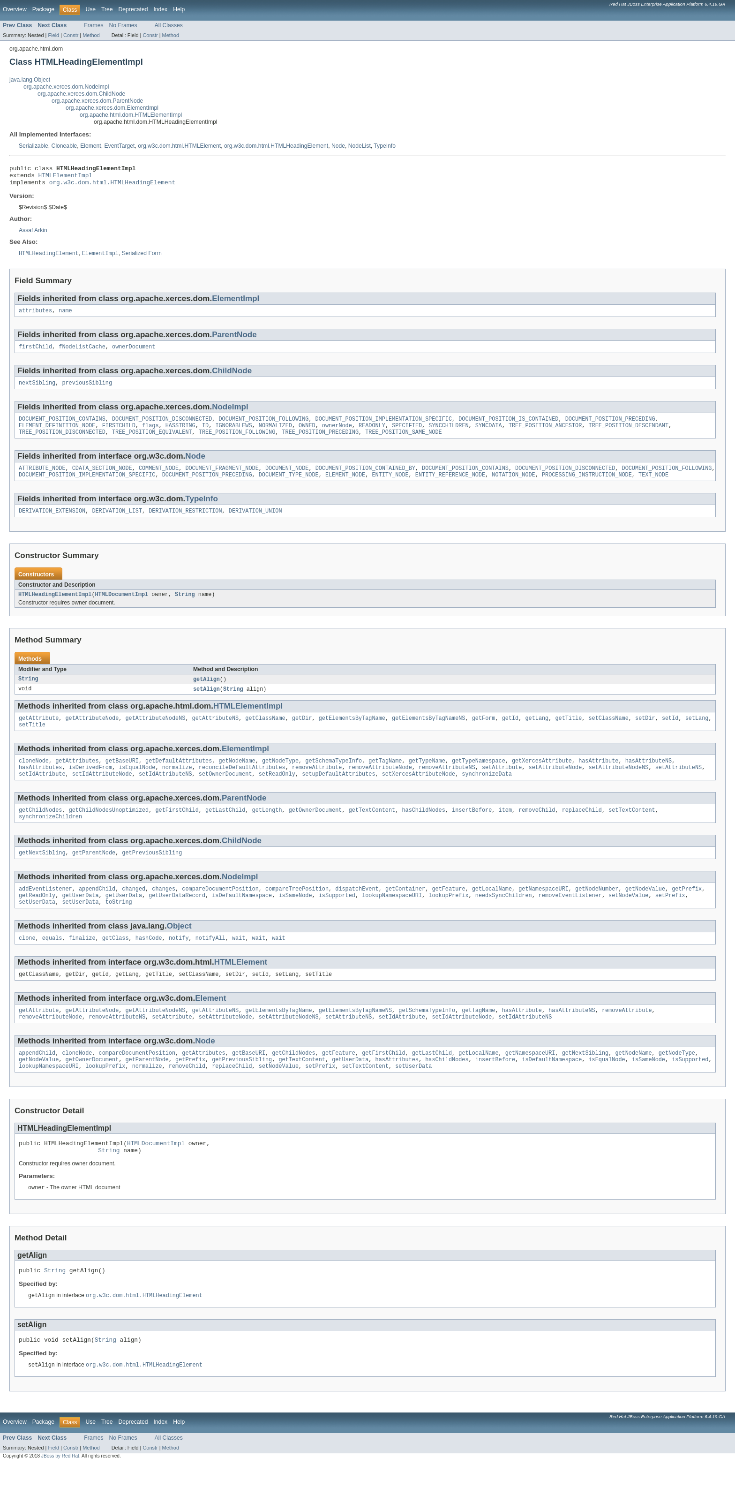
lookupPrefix (448, 919)
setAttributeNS (678, 786)
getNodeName (236, 778)
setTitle (32, 741)
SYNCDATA (488, 434)
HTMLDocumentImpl (121, 608)
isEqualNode (137, 786)
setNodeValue (628, 919)
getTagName (385, 778)
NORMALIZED (275, 434)
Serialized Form (142, 258)
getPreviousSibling (152, 875)
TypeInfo (385, 146)
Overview (15, 9)
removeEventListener (570, 919)
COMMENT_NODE (159, 479)
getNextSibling (42, 875)
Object (179, 951)
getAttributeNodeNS (155, 734)
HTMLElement (240, 988)
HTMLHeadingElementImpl (54, 608)
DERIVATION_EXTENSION (52, 524)
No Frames (123, 25)
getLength (267, 830)
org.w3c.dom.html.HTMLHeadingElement (276, 146)
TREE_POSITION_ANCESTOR (545, 434)
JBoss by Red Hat (60, 1494)
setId (670, 734)
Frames (93, 25)
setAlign (206, 704)
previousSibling (87, 390)
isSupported (337, 919)
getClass (115, 964)
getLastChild (225, 830)
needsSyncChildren (503, 919)
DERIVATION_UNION (255, 524)
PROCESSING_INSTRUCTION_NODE (587, 487)
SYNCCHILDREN (448, 434)
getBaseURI (122, 778)
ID (205, 434)
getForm (483, 734)
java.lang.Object (29, 79)
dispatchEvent (356, 912)
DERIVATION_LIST (117, 524)
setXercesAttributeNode (418, 793)
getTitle (568, 734)
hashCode (148, 964)
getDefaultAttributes (178, 778)
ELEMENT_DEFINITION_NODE (57, 434)
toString (118, 927)
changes (163, 912)
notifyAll (210, 964)
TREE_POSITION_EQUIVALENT (152, 442)
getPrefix (687, 912)
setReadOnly (277, 793)
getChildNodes (40, 830)
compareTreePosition (297, 912)
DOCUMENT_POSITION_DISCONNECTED (162, 427)
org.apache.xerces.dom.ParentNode (97, 101)
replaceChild (581, 830)
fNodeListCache (82, 353)
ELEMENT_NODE (345, 487)
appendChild (97, 912)
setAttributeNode (555, 786)
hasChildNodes (423, 830)
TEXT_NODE (653, 487)
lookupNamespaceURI (392, 919)
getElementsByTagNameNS (428, 734)
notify (179, 964)
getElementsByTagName (352, 734)
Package (43, 9)
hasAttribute (598, 778)
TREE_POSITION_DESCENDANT (628, 434)
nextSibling (37, 390)
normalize (177, 786)
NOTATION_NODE (513, 487)
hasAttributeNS (648, 778)
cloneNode (34, 778)
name (65, 316)
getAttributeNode (92, 734)
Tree (107, 9)
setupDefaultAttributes (338, 793)
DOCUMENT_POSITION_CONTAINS (62, 427)
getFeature (448, 912)
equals (52, 964)
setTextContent (631, 830)
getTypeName (427, 778)
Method (90, 35)
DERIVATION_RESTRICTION (185, 524)
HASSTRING (180, 434)
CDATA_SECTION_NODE (102, 479)
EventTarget (120, 146)
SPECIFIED (407, 434)
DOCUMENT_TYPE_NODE (289, 487)
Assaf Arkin (33, 234)
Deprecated (133, 9)
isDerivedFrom (90, 786)
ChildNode (232, 377)
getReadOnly (37, 919)
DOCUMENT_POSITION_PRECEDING (610, 427)
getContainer (405, 912)
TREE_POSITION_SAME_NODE (403, 442)
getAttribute (39, 734)
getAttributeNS (215, 734)
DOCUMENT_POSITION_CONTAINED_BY (365, 479)
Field (53, 35)
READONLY (372, 434)
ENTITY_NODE (390, 487)
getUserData (80, 919)
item (504, 830)
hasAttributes (40, 786)
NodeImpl (230, 414)
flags (150, 434)
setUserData (37, 927)
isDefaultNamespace (242, 919)
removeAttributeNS (447, 786)
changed (133, 912)
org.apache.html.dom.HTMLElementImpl (131, 115)
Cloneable (64, 146)
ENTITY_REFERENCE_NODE (450, 487)
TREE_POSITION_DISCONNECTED (62, 442)
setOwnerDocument (225, 793)
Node (338, 146)
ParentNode (234, 340)
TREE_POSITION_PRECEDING (320, 442)
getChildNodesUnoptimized (109, 830)
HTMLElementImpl (65, 178)
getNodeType (280, 778)
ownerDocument (133, 353)
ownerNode (337, 434)
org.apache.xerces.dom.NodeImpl (66, 86)
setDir (645, 734)
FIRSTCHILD (118, 434)
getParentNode (93, 875)
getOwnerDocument (315, 830)
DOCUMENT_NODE (286, 479)
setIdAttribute (42, 793)
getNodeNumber (596, 912)
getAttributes (76, 778)
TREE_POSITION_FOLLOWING (237, 442)
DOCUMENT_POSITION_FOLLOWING (263, 427)
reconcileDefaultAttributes (242, 786)
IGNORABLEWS (233, 434)
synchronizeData (487, 793)
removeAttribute (317, 786)
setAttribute (502, 786)
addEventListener (45, 912)
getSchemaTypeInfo (333, 778)
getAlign (206, 693)
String (185, 608)
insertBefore (472, 830)
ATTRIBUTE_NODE (42, 479)
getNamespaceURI (543, 912)
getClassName (265, 734)
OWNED (307, 434)
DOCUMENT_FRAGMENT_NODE (221, 479)
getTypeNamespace (478, 778)
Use (90, 9)
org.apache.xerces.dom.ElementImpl (112, 108)
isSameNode (295, 919)
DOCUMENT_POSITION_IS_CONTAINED (508, 427)
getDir (302, 734)
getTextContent (372, 830)
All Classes (169, 25)
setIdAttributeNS (165, 793)
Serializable (33, 146)
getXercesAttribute (542, 778)
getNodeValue (645, 912)
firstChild (35, 353)
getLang (536, 734)
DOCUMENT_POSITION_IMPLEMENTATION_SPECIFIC (383, 427)
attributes (35, 316)
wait (238, 964)
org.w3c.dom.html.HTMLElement (179, 146)
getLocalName (492, 912)
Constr (70, 35)
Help (179, 9)
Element (90, 146)
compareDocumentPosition (220, 912)
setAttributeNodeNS (618, 786)
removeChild (536, 830)
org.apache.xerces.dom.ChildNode (81, 94)
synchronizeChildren (50, 838)
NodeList (359, 146)
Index (160, 9)
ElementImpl (235, 303)
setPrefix (670, 919)
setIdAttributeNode (102, 793)
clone (27, 964)
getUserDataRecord (177, 919)
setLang (696, 734)
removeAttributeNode (380, 786)
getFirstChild (176, 830)
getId (510, 734)
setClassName (608, 734)
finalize (82, 964)
